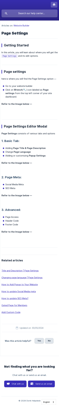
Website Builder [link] (21, 25)
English (46, 402)
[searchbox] (29, 13)
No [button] (49, 340)
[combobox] (49, 402)
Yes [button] (39, 340)
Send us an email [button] (43, 384)
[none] (54, 5)
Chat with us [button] (18, 384)
